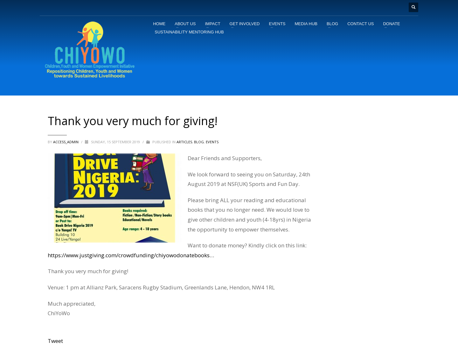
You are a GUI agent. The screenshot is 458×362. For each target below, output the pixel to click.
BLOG (199, 141)
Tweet (55, 340)
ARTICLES (184, 141)
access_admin (66, 141)
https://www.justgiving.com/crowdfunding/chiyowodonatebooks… (131, 255)
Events (212, 141)
